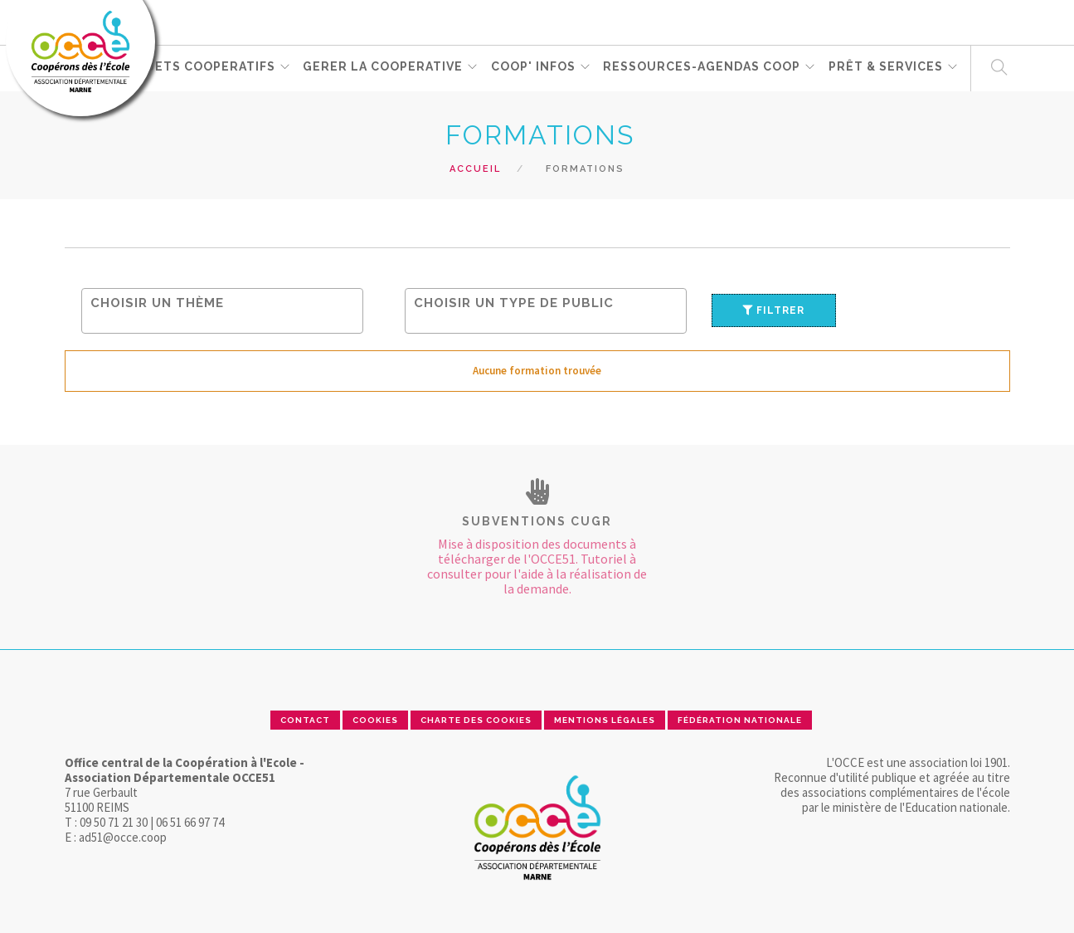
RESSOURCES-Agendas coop (703, 67)
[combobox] (222, 311)
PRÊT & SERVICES (887, 67)
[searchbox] (226, 302)
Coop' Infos (534, 67)
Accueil (475, 169)
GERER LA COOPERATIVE (384, 67)
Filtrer (773, 310)
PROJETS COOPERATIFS (198, 67)
